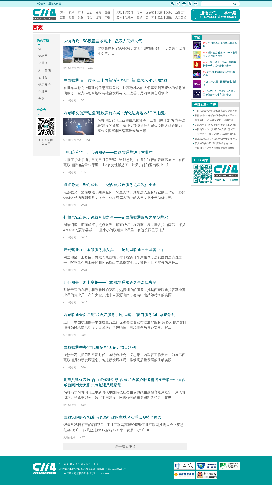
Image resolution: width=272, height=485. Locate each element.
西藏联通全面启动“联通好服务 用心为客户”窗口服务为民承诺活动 (119, 315)
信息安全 (44, 84)
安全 (160, 17)
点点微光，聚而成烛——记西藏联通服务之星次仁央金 (109, 185)
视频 (98, 12)
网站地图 (85, 464)
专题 (197, 37)
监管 (62, 17)
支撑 (160, 12)
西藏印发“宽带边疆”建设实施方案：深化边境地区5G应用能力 (115, 113)
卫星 (169, 17)
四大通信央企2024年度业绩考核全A (213, 143)
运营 (71, 17)
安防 (119, 17)
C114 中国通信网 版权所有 (72, 473)
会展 (89, 12)
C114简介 (64, 464)
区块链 (150, 12)
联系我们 (74, 464)
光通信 (129, 12)
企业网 (43, 91)
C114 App (201, 160)
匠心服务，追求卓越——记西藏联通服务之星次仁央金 (109, 282)
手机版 (95, 464)
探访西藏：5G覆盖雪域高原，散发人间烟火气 (102, 41)
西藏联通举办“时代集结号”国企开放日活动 (99, 347)
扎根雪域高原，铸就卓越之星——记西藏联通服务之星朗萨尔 (115, 217)
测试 (169, 12)
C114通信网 (39, 3)
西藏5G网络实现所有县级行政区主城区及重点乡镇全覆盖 (112, 417)
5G (40, 49)
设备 (80, 17)
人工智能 (180, 17)
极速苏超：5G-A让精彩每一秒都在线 (214, 120)
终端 (89, 17)
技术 (71, 12)
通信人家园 (54, 3)
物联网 (129, 17)
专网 (139, 12)
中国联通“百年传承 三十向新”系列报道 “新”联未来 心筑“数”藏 (115, 80)
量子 (139, 17)
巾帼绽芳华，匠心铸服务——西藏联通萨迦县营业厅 (108, 152)
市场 (80, 12)
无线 (119, 12)
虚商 (98, 17)
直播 (107, 12)
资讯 (62, 12)
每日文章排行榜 (205, 104)
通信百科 (180, 12)
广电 (107, 17)
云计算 (150, 17)
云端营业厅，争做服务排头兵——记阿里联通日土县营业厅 (113, 250)
